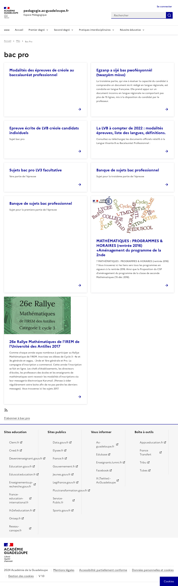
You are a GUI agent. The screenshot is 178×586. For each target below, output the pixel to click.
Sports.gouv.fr (61, 510)
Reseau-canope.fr (15, 528)
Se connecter (164, 6)
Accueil (19, 30)
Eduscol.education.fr (21, 474)
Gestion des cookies (21, 576)
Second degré (62, 30)
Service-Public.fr (58, 500)
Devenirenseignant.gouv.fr (21, 458)
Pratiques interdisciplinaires (95, 30)
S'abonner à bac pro (17, 418)
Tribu (143, 462)
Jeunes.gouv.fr (61, 474)
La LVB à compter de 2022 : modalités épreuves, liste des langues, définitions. (131, 130)
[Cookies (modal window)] (169, 581)
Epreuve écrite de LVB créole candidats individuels (44, 130)
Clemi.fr (14, 442)
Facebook (102, 470)
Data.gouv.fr (60, 442)
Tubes (143, 470)
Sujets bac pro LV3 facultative (35, 170)
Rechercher (169, 15)
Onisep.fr (15, 518)
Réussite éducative (130, 30)
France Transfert (145, 452)
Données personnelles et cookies (153, 570)
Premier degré (37, 30)
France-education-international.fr (18, 498)
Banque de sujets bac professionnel (127, 170)
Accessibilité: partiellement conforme (103, 570)
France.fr (58, 458)
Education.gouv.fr (20, 466)
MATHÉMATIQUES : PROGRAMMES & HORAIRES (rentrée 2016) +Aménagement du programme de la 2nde (129, 248)
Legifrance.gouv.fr (64, 482)
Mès (18, 40)
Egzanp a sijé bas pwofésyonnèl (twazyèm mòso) (124, 72)
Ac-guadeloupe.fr (105, 444)
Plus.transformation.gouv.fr (65, 490)
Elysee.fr (58, 450)
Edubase (101, 454)
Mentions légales (63, 570)
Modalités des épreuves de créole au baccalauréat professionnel (41, 72)
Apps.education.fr (151, 442)
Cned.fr (14, 450)
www (7, 30)
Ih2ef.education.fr (20, 510)
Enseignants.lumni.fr (108, 462)
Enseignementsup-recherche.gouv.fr (21, 484)
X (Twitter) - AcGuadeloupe (106, 480)
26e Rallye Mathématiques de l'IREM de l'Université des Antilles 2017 (44, 344)
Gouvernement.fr (64, 466)
